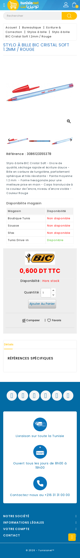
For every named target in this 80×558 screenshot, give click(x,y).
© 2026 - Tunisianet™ (40, 550)
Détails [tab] (8, 344)
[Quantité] (46, 292)
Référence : (16, 154)
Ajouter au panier (42, 304)
